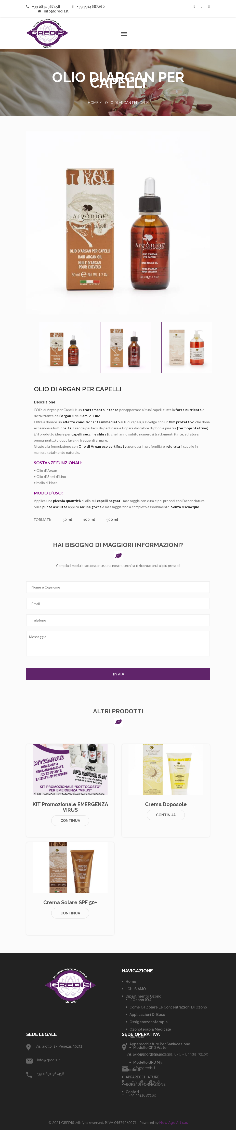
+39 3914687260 (88, 7)
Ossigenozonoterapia (148, 1022)
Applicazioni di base (147, 1015)
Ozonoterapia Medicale (150, 1029)
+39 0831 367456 (43, 7)
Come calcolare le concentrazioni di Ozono (168, 1007)
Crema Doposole (166, 804)
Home (93, 103)
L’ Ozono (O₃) (140, 1000)
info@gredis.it (53, 11)
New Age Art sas (173, 1123)
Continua (70, 821)
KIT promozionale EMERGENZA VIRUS (70, 807)
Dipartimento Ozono (143, 996)
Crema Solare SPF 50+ (70, 902)
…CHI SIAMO (136, 989)
